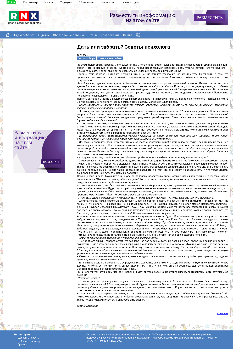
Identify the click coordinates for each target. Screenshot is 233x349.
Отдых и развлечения (103, 35)
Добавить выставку (29, 341)
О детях (43, 35)
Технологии (107, 2)
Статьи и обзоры (86, 58)
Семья (127, 35)
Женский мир (30, 2)
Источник (222, 313)
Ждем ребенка (24, 35)
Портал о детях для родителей (23, 21)
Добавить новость (28, 337)
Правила (22, 344)
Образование (86, 2)
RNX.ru (11, 2)
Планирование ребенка (110, 58)
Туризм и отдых (130, 2)
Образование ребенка (69, 35)
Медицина (66, 2)
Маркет (49, 2)
